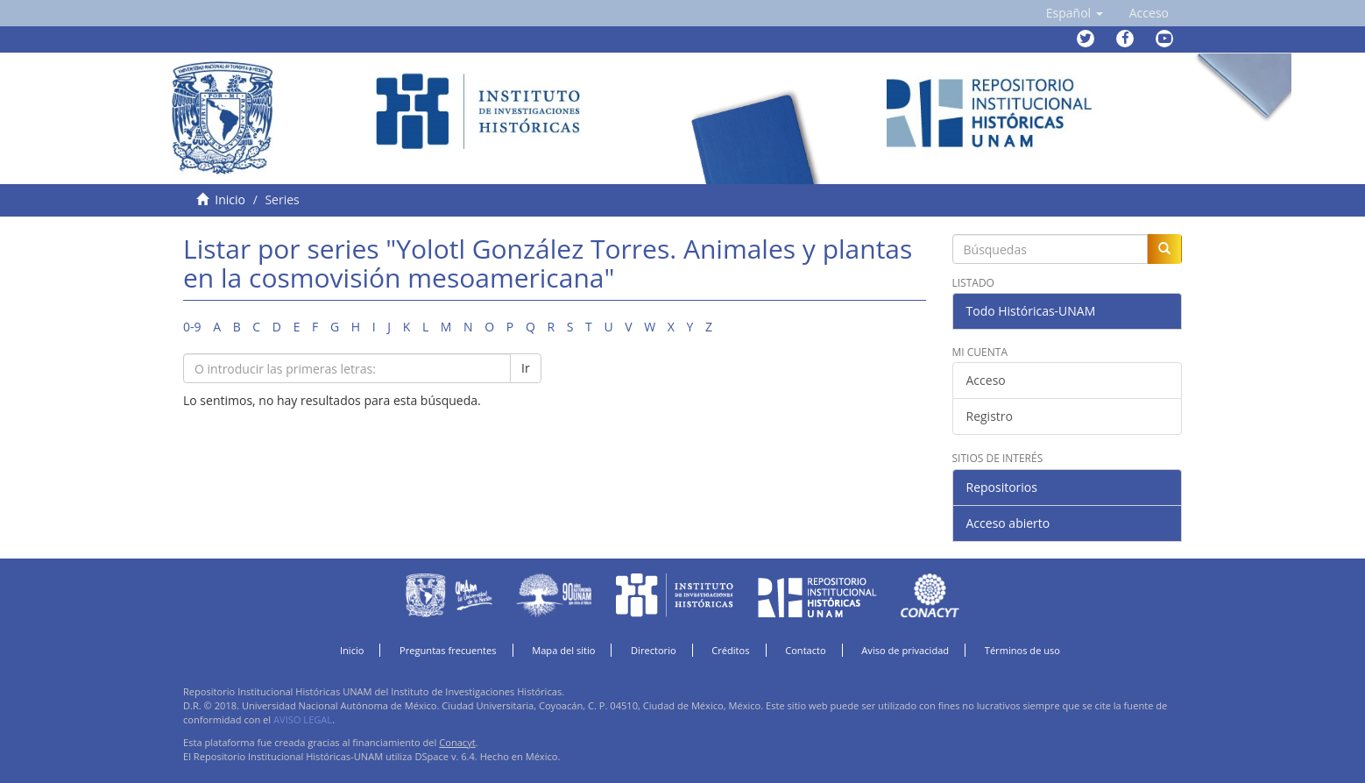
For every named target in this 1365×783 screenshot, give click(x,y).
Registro (989, 416)
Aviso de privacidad (905, 650)
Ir (525, 367)
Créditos (730, 650)
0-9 (192, 326)
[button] (1074, 13)
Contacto (805, 650)
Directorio (653, 650)
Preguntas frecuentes (448, 650)
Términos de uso (1022, 650)
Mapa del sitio (563, 650)
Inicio (230, 199)
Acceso (986, 380)
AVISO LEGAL (302, 719)
